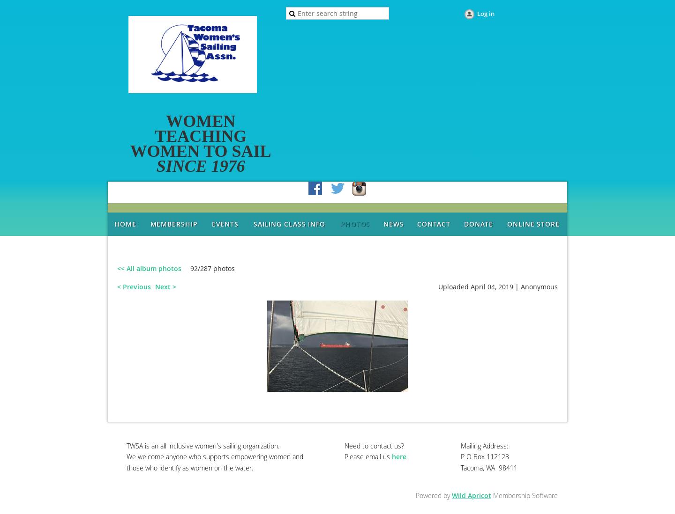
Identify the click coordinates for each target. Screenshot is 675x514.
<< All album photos (149, 268)
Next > (165, 286)
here (399, 456)
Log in (486, 13)
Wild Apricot (471, 495)
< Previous (134, 286)
